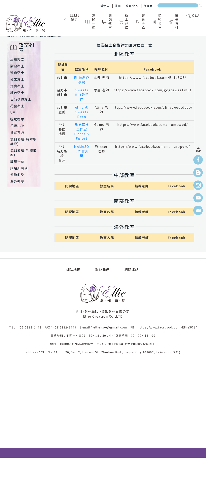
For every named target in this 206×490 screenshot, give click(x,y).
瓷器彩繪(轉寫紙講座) (23, 141)
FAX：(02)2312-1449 (62, 327)
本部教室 (17, 59)
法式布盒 (17, 132)
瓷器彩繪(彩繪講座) (23, 152)
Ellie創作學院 (81, 79)
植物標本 (17, 119)
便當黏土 (17, 79)
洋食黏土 (17, 85)
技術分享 (157, 21)
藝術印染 (17, 174)
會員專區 (141, 21)
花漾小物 (17, 125)
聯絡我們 (102, 269)
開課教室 (107, 21)
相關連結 (132, 269)
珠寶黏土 (17, 72)
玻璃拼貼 (17, 161)
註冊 (118, 6)
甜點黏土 (17, 66)
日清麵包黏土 (21, 99)
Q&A (193, 15)
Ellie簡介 (72, 17)
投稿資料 (174, 21)
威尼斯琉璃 (19, 168)
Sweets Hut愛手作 (82, 95)
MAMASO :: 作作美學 (81, 151)
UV (12, 112)
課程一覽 (91, 21)
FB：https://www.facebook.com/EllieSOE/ (163, 327)
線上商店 (124, 21)
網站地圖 (73, 269)
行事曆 (148, 6)
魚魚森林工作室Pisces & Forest (81, 131)
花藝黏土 (17, 105)
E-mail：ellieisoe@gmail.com (104, 327)
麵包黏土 (17, 92)
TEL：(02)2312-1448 (26, 327)
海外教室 (17, 181)
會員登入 (132, 6)
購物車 (105, 6)
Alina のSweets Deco (82, 112)
